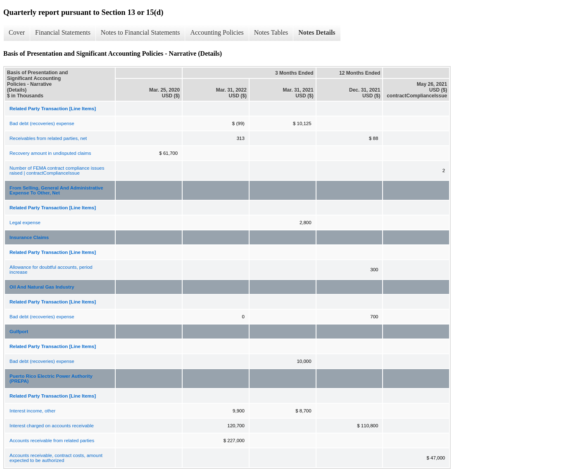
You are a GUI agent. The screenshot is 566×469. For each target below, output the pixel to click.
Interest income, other (32, 410)
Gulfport (19, 331)
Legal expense (25, 222)
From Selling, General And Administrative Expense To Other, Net (56, 190)
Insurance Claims (29, 237)
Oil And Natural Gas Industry (42, 286)
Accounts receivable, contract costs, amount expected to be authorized (56, 458)
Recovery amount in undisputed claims (50, 153)
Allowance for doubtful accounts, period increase (51, 270)
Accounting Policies (216, 32)
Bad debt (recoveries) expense (42, 123)
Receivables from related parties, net (48, 138)
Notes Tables (271, 32)
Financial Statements (62, 32)
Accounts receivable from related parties (52, 440)
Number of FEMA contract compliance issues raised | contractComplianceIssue (57, 170)
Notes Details (316, 32)
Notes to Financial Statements (140, 32)
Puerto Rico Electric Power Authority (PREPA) (51, 379)
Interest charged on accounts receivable (52, 425)
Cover (17, 32)
